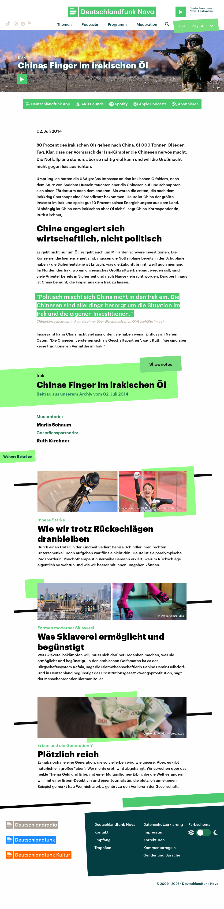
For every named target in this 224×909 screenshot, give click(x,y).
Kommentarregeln (159, 847)
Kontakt (101, 832)
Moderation (147, 24)
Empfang (102, 839)
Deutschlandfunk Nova (114, 824)
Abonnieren (185, 104)
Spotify (118, 104)
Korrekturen (154, 839)
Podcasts (90, 24)
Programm (117, 24)
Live (182, 26)
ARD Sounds (90, 104)
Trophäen (102, 847)
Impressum (153, 832)
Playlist (197, 26)
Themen (64, 24)
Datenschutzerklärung (163, 824)
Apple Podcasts (150, 104)
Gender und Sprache (161, 855)
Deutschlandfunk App (48, 104)
